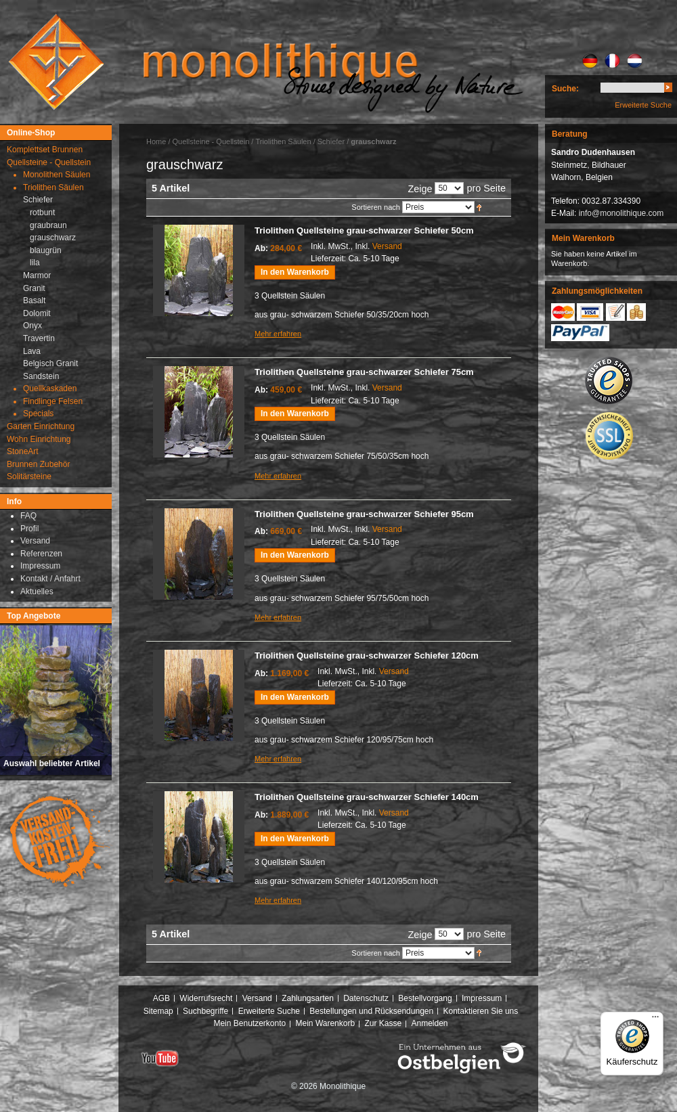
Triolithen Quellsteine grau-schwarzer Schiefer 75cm (364, 372)
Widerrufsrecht (205, 998)
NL (634, 61)
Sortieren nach (375, 207)
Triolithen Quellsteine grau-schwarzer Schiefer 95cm (364, 514)
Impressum (482, 998)
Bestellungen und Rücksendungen (371, 1011)
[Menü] (655, 1020)
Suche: (565, 88)
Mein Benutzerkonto (249, 1023)
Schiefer (331, 141)
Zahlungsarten (308, 998)
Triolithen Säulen (284, 141)
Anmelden (430, 1023)
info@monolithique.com (621, 213)
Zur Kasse (382, 1023)
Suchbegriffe (205, 1011)
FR (612, 61)
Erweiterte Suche (643, 105)
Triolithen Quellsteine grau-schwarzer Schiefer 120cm (367, 655)
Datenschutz (366, 998)
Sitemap (158, 1011)
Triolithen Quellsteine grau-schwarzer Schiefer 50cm (364, 230)
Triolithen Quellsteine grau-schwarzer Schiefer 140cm (367, 797)
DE (590, 61)
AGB (161, 998)
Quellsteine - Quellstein (211, 141)
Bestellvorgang (425, 998)
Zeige (420, 188)
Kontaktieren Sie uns (481, 1011)
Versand (387, 246)
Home (156, 141)
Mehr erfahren (278, 334)
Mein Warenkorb (325, 1023)
